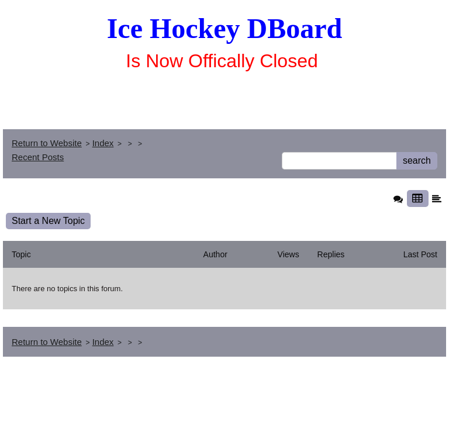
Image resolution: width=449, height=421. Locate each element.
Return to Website (47, 143)
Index (103, 143)
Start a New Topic (48, 221)
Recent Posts (38, 157)
